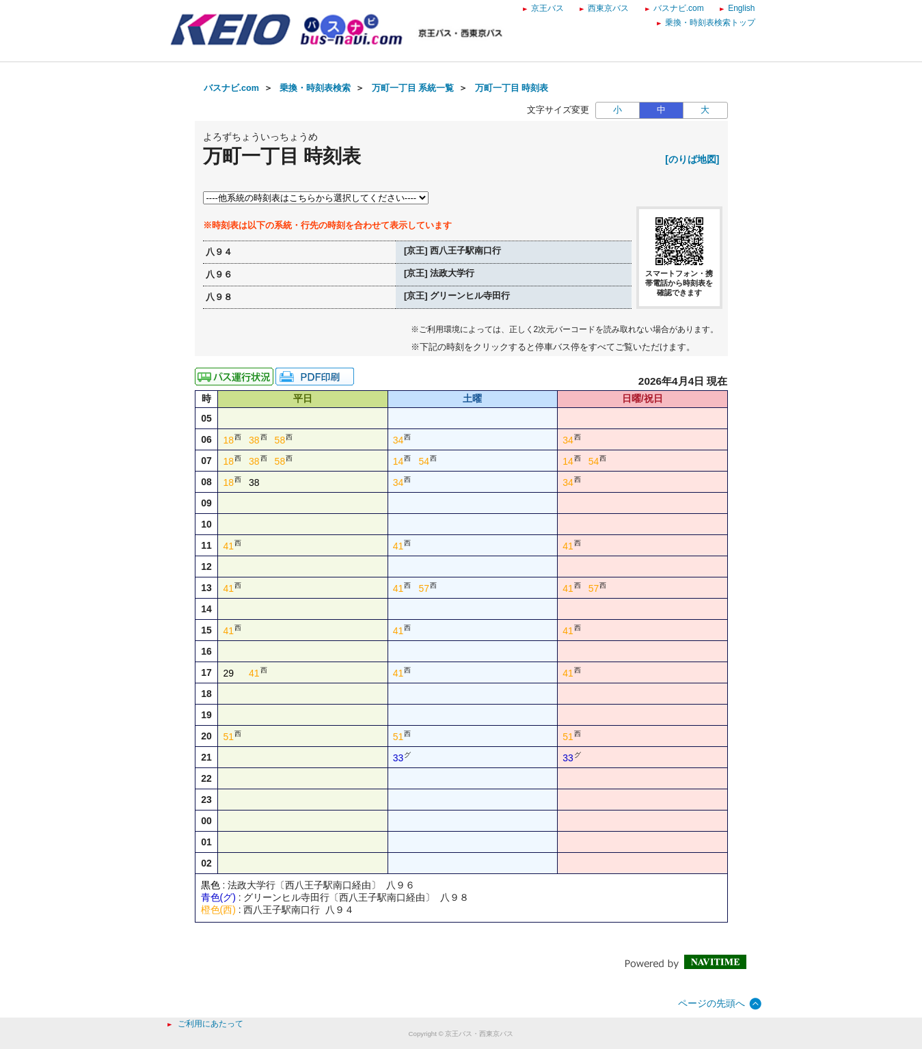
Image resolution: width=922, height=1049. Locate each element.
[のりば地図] (692, 159)
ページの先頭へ (711, 1003)
